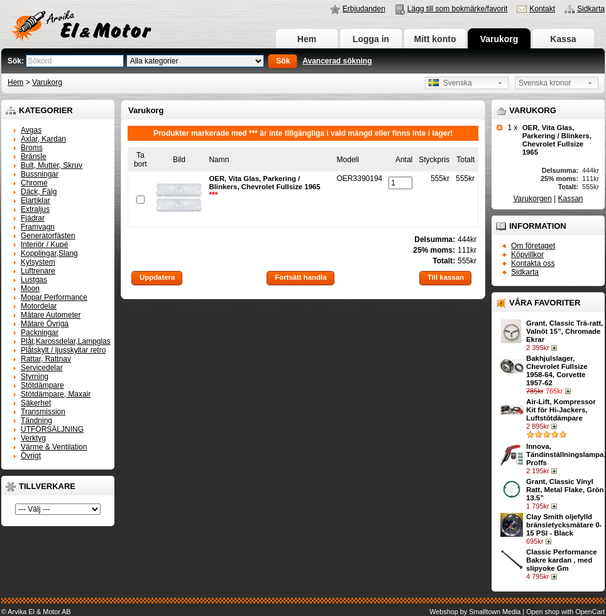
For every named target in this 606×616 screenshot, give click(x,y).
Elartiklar (35, 200)
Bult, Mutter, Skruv (51, 165)
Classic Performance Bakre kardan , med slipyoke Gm (561, 560)
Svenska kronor (545, 83)
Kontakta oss (532, 263)
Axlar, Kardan (43, 139)
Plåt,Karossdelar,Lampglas (66, 341)
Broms (32, 147)
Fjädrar (33, 218)
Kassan (570, 198)
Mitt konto (435, 39)
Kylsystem (38, 262)
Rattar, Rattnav (46, 359)
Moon (30, 288)
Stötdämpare (42, 385)
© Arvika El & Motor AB (36, 611)
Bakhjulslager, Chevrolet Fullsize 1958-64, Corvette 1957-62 (556, 371)
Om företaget (533, 245)
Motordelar (39, 306)
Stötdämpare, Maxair (56, 394)
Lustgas (34, 279)
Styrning (34, 376)
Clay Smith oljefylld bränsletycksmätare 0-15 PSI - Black (564, 525)
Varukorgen (533, 198)
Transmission (43, 411)
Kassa (563, 39)
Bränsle (34, 156)
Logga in (371, 39)
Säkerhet (36, 403)
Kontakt (542, 8)
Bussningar (39, 174)
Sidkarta (591, 8)
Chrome (34, 183)
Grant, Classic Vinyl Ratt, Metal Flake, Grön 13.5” (564, 490)
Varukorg (499, 39)
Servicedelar (42, 367)
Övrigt (31, 455)
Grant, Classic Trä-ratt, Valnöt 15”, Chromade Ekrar (564, 331)
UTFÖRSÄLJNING (52, 429)
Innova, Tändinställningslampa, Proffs (566, 454)
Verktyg (33, 438)
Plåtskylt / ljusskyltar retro (63, 350)
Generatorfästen (48, 235)
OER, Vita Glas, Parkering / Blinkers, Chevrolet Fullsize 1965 (557, 140)
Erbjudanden (364, 8)
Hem (306, 39)
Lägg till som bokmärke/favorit (457, 8)
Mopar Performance (54, 297)
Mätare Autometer (50, 315)
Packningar (39, 332)
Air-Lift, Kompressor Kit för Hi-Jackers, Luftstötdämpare (561, 410)
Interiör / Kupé (44, 244)
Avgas (31, 130)
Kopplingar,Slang (49, 253)
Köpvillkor (527, 254)
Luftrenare (38, 271)
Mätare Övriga (45, 323)
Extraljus (35, 209)
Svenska (450, 83)
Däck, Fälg (39, 191)
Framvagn (38, 227)
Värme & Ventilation (54, 447)
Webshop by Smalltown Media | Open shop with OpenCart (517, 611)
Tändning (36, 420)
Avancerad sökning (337, 61)
